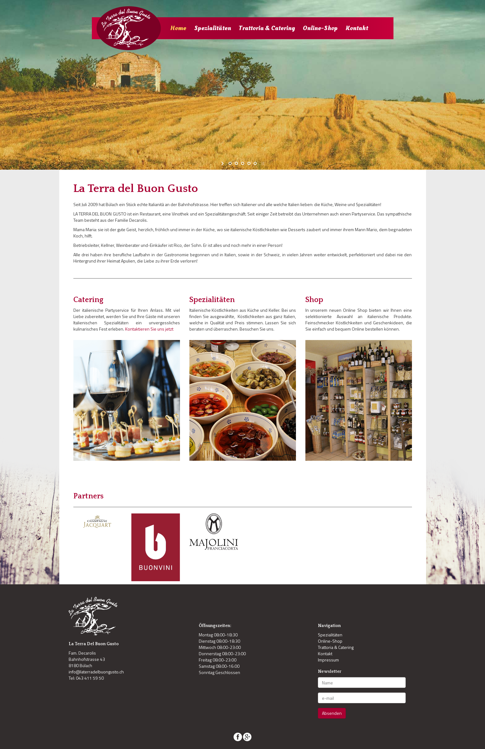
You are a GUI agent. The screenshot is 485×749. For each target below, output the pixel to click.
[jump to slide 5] (255, 163)
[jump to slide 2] (236, 163)
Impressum (328, 659)
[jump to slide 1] (230, 163)
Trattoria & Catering (267, 28)
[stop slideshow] (262, 163)
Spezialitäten (212, 28)
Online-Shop (320, 28)
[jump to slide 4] (249, 163)
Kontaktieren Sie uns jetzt (149, 329)
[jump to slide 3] (243, 163)
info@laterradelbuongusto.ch (96, 671)
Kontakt (356, 28)
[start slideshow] (223, 163)
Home (178, 28)
